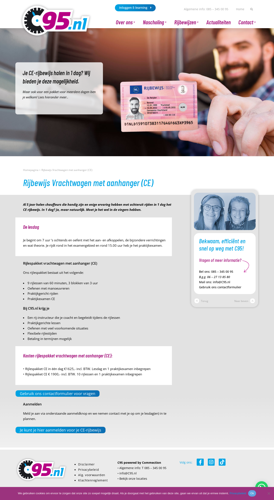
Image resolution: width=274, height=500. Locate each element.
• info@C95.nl (127, 473)
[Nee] (269, 493)
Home (240, 9)
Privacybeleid (88, 469)
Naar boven (244, 301)
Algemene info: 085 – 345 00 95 (206, 9)
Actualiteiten (218, 22)
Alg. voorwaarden (91, 475)
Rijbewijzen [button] (186, 22)
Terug (201, 301)
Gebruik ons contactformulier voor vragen (57, 393)
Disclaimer (86, 464)
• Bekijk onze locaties (132, 478)
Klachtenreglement (93, 480)
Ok (252, 493)
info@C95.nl (221, 282)
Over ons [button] (125, 22)
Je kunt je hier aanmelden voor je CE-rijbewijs (60, 430)
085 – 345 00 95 (222, 272)
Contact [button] (247, 22)
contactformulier (229, 287)
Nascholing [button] (155, 22)
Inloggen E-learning (135, 8)
